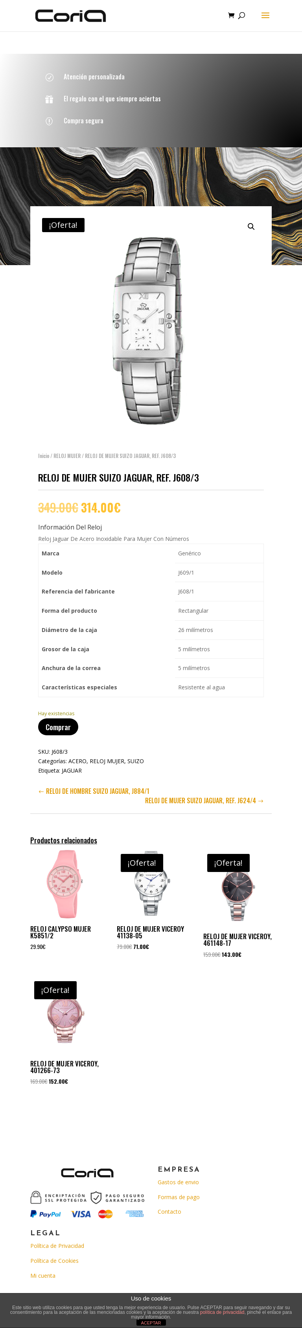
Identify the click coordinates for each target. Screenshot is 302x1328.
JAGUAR (72, 763)
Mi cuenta (42, 1275)
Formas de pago (179, 1197)
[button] (251, 220)
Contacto (169, 1211)
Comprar (58, 719)
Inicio (43, 449)
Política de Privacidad (57, 1245)
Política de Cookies (54, 1260)
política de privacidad (222, 1312)
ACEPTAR (151, 1323)
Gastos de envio (178, 1182)
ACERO (77, 754)
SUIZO (135, 754)
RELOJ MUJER (67, 449)
